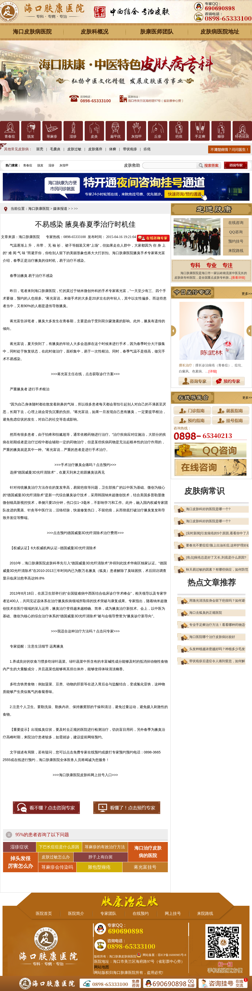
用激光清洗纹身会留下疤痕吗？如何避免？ (220, 600)
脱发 (30, 136)
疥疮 (147, 149)
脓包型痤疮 (99, 867)
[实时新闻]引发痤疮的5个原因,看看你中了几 (217, 533)
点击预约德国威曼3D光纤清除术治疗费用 (85, 533)
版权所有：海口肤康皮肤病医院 (115, 956)
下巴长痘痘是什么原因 (59, 847)
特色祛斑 (242, 136)
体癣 (112, 149)
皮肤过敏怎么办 (56, 857)
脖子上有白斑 (100, 857)
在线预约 (141, 913)
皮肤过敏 (74, 149)
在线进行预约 (24, 760)
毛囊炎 (55, 149)
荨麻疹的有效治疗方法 (105, 847)
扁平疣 (115, 136)
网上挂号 (173, 913)
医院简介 (76, 913)
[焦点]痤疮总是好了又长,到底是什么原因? (216, 557)
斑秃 (39, 149)
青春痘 (10, 136)
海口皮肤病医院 (32, 31)
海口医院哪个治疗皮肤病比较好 (212, 637)
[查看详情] (238, 277)
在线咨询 (235, 222)
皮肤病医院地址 (219, 31)
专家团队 (108, 913)
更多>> (247, 294)
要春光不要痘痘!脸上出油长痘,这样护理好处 (218, 545)
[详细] (212, 371)
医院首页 (44, 913)
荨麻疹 (52, 136)
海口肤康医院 (38, 209)
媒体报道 (60, 209)
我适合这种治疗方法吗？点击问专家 (85, 631)
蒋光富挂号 (145, 867)
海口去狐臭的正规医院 (205, 613)
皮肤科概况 (94, 31)
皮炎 (94, 136)
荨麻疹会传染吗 (57, 867)
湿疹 (73, 136)
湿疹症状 (19, 847)
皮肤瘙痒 (95, 149)
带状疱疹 (130, 149)
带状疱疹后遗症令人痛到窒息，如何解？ (218, 661)
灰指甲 (136, 136)
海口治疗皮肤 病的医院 (148, 852)
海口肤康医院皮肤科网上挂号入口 (85, 775)
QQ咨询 (235, 232)
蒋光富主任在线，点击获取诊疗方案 (85, 374)
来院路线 (235, 250)
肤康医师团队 (156, 31)
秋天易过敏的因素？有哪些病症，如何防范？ (218, 569)
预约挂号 (235, 241)
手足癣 (200, 136)
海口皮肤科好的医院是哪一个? (208, 509)
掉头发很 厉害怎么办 (20, 862)
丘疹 (157, 136)
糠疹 (221, 136)
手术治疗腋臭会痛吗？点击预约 (85, 465)
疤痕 (178, 136)
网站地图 (101, 967)
